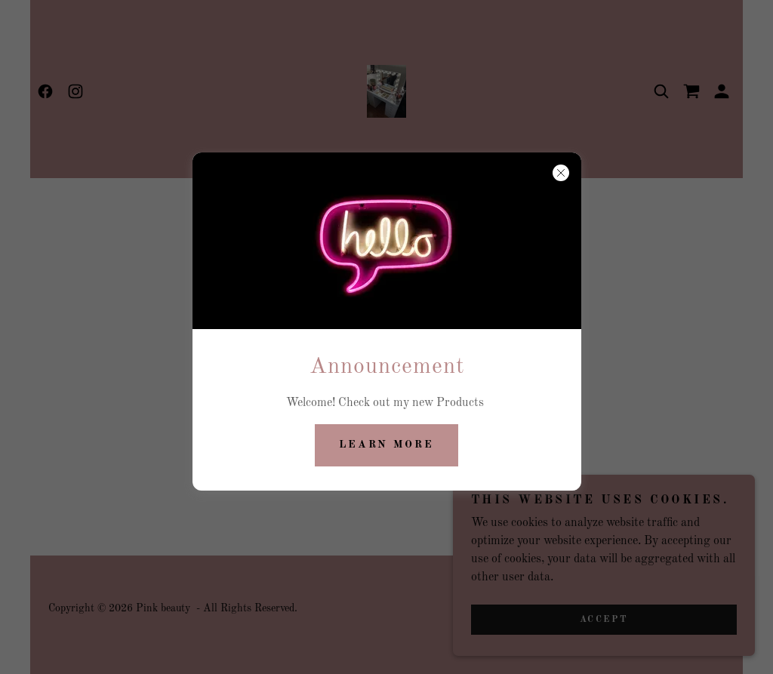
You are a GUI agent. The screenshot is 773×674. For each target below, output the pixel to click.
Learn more (387, 444)
